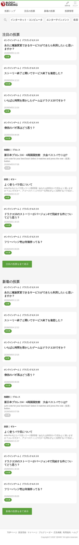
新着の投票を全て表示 (17, 511)
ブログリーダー (45, 532)
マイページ (32, 532)
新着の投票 (49, 11)
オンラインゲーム (11, 40)
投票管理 (69, 11)
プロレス (16, 150)
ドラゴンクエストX (30, 40)
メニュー (75, 6)
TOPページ (12, 532)
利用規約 (67, 532)
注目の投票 (29, 11)
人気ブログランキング (9, 4)
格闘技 (7, 150)
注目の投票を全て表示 (17, 264)
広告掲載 (58, 532)
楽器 (6, 179)
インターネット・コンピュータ (26, 20)
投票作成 (67, 6)
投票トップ (10, 11)
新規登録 (22, 532)
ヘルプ (75, 532)
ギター (13, 179)
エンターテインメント (58, 20)
